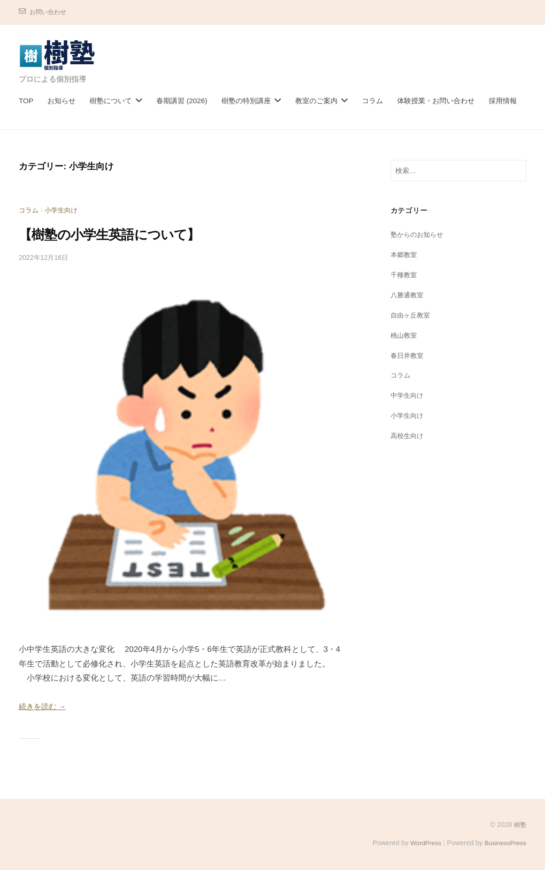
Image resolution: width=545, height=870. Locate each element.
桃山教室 (405, 335)
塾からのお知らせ (419, 234)
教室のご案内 (316, 101)
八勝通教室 (408, 295)
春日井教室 (408, 355)
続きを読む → (44, 706)
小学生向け (63, 210)
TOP (26, 101)
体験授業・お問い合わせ (436, 101)
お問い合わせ (49, 11)
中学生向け (408, 395)
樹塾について (111, 101)
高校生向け (408, 435)
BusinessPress (504, 843)
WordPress (421, 843)
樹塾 (519, 824)
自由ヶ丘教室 (412, 314)
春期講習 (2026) (181, 101)
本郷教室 (405, 254)
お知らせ (61, 101)
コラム (372, 101)
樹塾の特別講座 (246, 101)
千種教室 (405, 275)
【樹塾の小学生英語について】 (122, 234)
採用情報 (503, 101)
